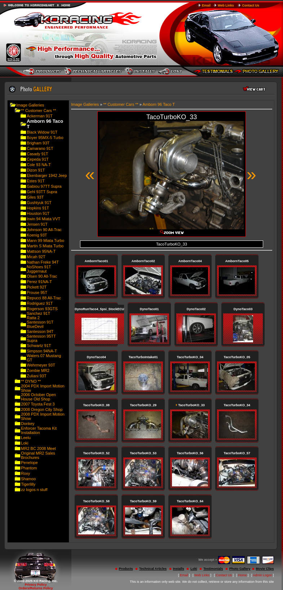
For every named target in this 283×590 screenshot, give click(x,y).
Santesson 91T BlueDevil (40, 324)
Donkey (27, 423)
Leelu (26, 437)
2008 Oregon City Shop (41, 409)
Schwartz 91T (39, 345)
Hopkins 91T (38, 208)
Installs (178, 569)
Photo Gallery (240, 569)
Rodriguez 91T (40, 303)
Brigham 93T (38, 143)
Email (206, 5)
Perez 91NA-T (39, 281)
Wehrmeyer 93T (41, 365)
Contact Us (250, 5)
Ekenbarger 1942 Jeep (47, 175)
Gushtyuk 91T (39, 202)
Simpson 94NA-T (42, 351)
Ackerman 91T (40, 116)
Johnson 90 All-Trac (44, 229)
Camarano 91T (40, 148)
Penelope (29, 462)
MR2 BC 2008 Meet (38, 448)
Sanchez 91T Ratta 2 (38, 315)
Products (126, 569)
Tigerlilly (28, 484)
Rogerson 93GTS (42, 309)
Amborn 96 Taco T (158, 104)
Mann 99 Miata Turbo (45, 240)
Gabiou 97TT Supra (44, 186)
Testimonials (213, 569)
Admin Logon (262, 575)
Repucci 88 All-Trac (44, 298)
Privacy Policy (36, 584)
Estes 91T (36, 181)
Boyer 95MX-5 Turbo (45, 137)
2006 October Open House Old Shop (38, 396)
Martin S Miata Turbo (45, 246)
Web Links (226, 5)
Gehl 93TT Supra (42, 192)
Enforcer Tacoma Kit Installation (39, 430)
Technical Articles (153, 569)
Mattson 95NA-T (41, 251)
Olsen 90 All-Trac (42, 276)
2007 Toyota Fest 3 (37, 404)
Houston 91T (38, 213)
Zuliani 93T (36, 376)
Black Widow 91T (42, 132)
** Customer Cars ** (38, 110)
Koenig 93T (37, 235)
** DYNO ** (31, 381)
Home (242, 575)
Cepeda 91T (38, 159)
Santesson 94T (40, 331)
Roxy (25, 473)
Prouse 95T (37, 292)
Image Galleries (30, 105)
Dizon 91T (36, 170)
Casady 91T (37, 154)
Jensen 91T (37, 224)
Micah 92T (36, 257)
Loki (24, 443)
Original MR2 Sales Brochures (38, 455)
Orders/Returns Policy (35, 588)
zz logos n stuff (34, 489)
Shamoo (28, 479)
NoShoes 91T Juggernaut (39, 269)
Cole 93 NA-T (39, 164)
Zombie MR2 (38, 370)
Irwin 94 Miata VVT (43, 219)
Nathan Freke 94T (43, 262)
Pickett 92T (37, 287)
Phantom (29, 468)
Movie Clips (265, 569)
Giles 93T (35, 197)
